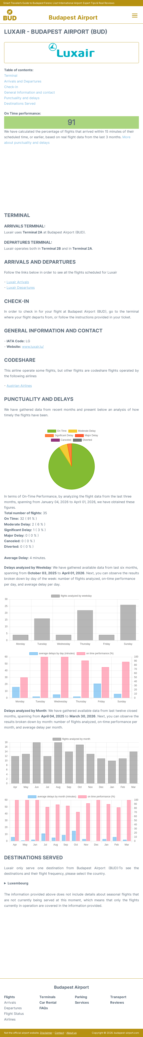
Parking (81, 997)
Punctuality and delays (21, 98)
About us (71, 1032)
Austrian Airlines (19, 386)
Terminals (47, 997)
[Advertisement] (71, 178)
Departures (13, 1008)
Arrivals (10, 1002)
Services (82, 1002)
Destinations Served (19, 103)
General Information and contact (29, 92)
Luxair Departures (21, 287)
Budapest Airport (73, 17)
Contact (59, 1032)
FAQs (43, 1008)
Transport (118, 997)
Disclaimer (46, 1032)
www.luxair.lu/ (33, 347)
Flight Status (14, 1013)
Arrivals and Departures (22, 81)
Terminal (10, 75)
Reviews (117, 1002)
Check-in (11, 87)
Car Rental (47, 1002)
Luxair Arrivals (18, 282)
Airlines (9, 1019)
